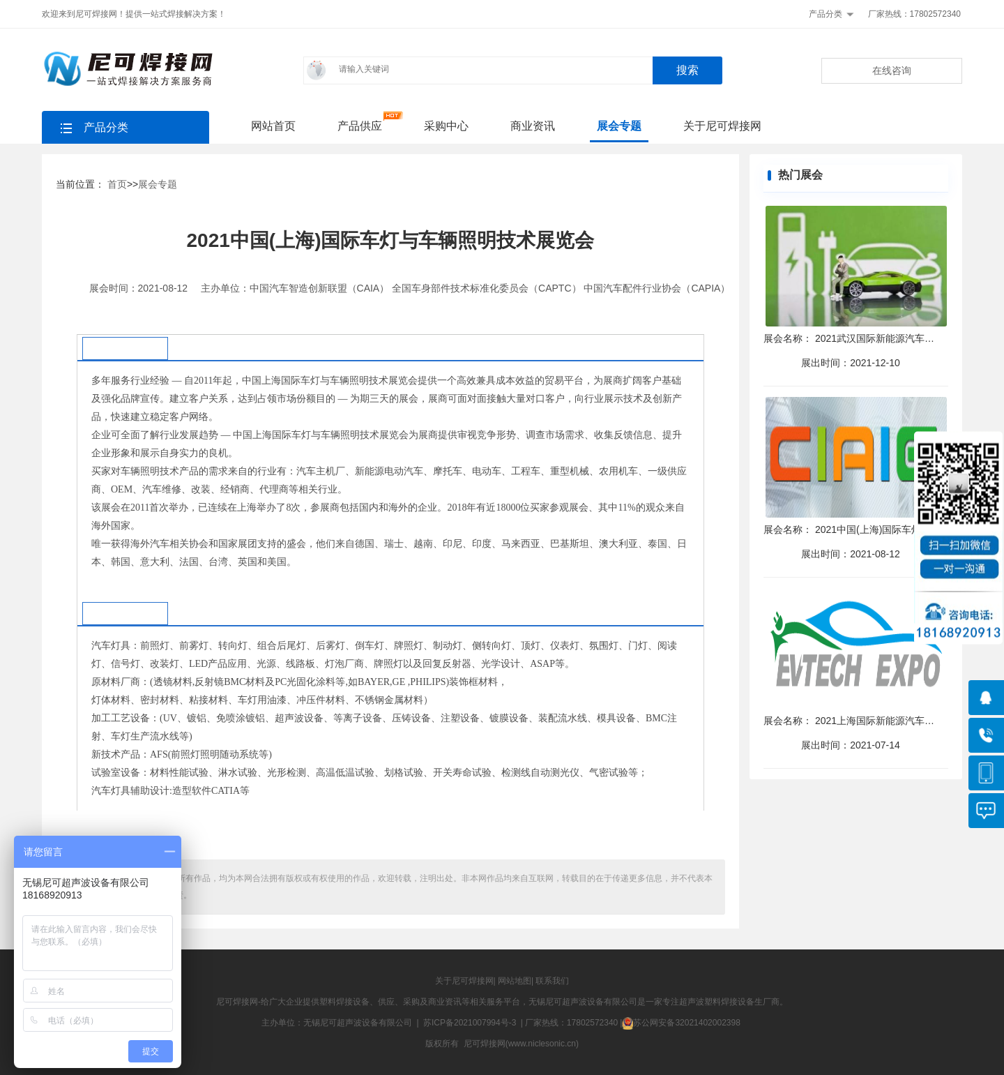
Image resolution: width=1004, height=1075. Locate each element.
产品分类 (825, 14)
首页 (117, 184)
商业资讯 (532, 126)
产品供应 (359, 126)
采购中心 (446, 126)
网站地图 (514, 981)
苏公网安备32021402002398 (681, 1023)
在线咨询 (891, 70)
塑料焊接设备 (344, 1002)
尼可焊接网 (237, 1002)
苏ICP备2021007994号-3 (469, 1023)
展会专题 (619, 126)
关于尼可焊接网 (722, 126)
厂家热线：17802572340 (914, 14)
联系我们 (552, 981)
